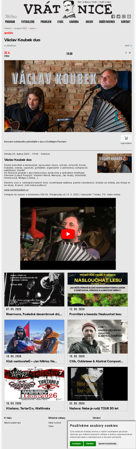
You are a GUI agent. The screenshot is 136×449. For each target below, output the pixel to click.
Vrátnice (7, 28)
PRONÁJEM (46, 22)
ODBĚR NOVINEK (107, 22)
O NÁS (60, 22)
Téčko (51, 426)
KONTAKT (125, 22)
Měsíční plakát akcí (12, 423)
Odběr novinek (54, 423)
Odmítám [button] (90, 444)
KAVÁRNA (74, 22)
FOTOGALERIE (28, 22)
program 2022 (20, 28)
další (128, 45)
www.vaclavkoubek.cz (16, 190)
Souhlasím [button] (76, 444)
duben (32, 28)
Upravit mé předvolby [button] (107, 444)
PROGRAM (10, 22)
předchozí (10, 45)
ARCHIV (89, 22)
